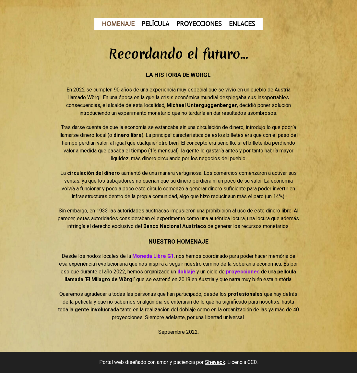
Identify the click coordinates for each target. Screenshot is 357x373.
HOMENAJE (118, 24)
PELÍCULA (155, 24)
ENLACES (242, 24)
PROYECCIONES (199, 24)
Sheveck (215, 362)
